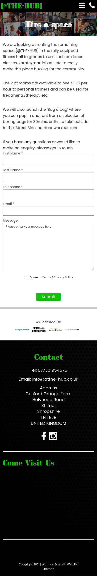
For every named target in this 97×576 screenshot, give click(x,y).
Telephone (13, 187)
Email (8, 204)
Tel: (33, 370)
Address (48, 388)
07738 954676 (52, 370)
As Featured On (48, 322)
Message (10, 220)
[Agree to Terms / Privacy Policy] (25, 277)
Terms (46, 277)
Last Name (13, 170)
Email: (25, 379)
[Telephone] (48, 194)
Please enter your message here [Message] (48, 246)
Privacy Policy (63, 277)
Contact (48, 357)
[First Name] (48, 160)
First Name (13, 153)
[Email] (48, 211)
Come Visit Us (28, 462)
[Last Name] (48, 177)
